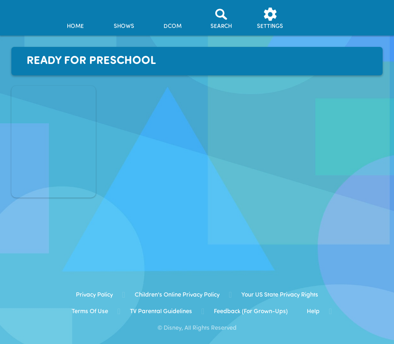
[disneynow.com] (25, 14)
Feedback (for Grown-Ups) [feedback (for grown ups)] (251, 311)
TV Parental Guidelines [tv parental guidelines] (161, 311)
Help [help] (313, 311)
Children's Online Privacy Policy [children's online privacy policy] (177, 295)
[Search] (221, 18)
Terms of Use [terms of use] (90, 311)
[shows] (124, 18)
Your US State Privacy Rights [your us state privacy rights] (279, 295)
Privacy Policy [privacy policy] (94, 295)
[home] (75, 18)
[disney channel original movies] (172, 18)
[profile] (318, 18)
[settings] (270, 18)
